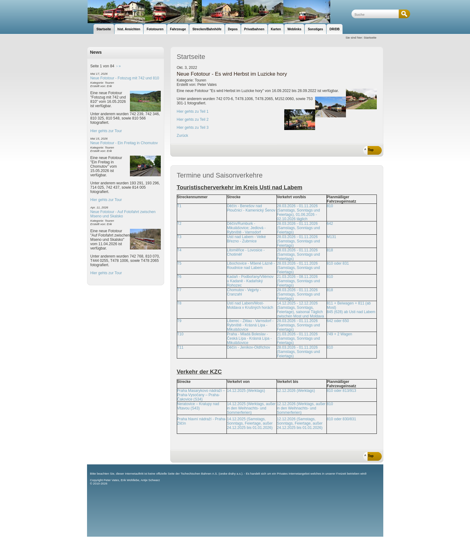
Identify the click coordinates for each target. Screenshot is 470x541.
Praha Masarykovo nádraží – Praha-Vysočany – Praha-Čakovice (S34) (201, 394)
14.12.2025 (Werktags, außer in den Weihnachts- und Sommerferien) (251, 408)
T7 (179, 290)
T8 (179, 303)
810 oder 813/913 (341, 390)
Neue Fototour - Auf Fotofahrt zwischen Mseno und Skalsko (123, 214)
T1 (179, 206)
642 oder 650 (338, 321)
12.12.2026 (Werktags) (296, 390)
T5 (179, 263)
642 (330, 223)
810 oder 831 (338, 263)
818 (330, 250)
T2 (179, 223)
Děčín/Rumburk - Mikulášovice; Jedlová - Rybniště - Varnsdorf (246, 227)
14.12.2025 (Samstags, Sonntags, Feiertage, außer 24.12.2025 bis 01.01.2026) (249, 423)
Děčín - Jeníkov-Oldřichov (248, 347)
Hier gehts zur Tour (106, 131)
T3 (179, 237)
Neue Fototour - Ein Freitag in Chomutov (124, 143)
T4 (179, 250)
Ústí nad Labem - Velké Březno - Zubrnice (246, 239)
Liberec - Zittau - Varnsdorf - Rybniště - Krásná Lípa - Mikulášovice (250, 325)
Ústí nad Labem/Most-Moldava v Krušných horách (250, 305)
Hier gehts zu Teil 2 (193, 119)
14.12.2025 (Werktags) (246, 390)
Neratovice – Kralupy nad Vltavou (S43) (198, 406)
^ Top (369, 150)
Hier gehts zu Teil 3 (193, 127)
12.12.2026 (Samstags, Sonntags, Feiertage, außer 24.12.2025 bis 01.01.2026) (299, 423)
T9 (179, 321)
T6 (179, 277)
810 (330, 206)
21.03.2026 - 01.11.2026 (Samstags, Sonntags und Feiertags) (298, 338)
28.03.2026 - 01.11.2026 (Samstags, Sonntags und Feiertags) (298, 227)
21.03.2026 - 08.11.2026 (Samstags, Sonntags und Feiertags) (298, 281)
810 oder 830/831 (341, 419)
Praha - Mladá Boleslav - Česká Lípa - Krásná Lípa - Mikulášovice (249, 338)
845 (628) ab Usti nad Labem (351, 312)
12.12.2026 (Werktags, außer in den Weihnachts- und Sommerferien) (301, 408)
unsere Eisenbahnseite (219, 11)
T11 (180, 347)
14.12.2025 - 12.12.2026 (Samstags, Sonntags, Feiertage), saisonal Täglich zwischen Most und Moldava (300, 309)
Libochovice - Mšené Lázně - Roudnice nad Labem (251, 265)
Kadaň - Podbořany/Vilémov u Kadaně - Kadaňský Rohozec (250, 281)
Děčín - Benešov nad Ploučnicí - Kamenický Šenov (251, 208)
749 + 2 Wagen (339, 334)
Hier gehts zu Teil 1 (193, 111)
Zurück (182, 135)
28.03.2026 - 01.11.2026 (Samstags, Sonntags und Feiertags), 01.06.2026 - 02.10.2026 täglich (298, 212)
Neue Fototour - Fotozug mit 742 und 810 (124, 78)
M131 (331, 237)
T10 (180, 334)
